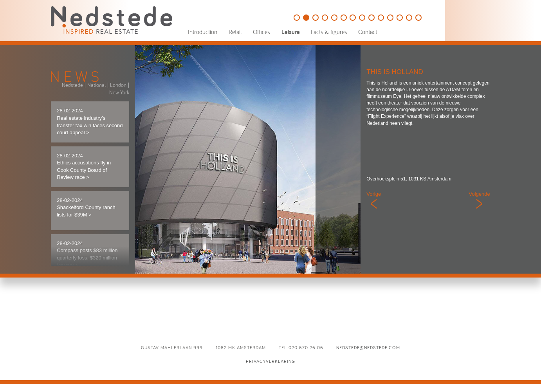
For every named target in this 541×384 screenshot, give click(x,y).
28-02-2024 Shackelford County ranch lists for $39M (86, 207)
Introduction (202, 32)
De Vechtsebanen (353, 17)
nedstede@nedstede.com (368, 347)
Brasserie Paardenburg (400, 17)
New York (119, 92)
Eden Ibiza (371, 17)
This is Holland (306, 17)
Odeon (409, 17)
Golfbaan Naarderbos (297, 17)
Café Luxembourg (381, 17)
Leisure (290, 32)
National (96, 84)
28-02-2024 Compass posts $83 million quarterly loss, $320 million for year (87, 254)
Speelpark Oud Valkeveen (344, 17)
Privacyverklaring (270, 361)
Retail (235, 32)
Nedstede (72, 84)
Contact (367, 32)
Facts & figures (329, 32)
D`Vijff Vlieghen (390, 17)
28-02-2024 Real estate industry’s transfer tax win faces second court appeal (90, 121)
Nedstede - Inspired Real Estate (111, 20)
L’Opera (418, 17)
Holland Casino (334, 17)
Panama (362, 17)
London (118, 84)
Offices (261, 32)
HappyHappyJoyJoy (315, 17)
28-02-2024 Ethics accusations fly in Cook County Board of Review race (84, 166)
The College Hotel (325, 17)
